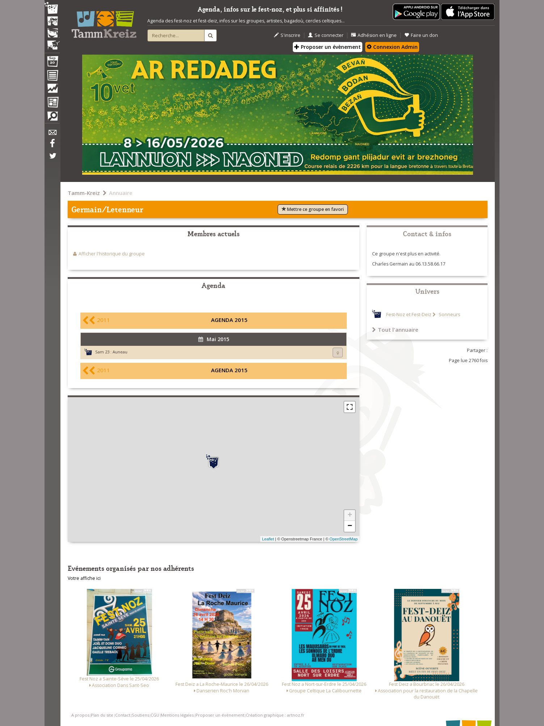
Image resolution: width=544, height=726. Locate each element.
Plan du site (102, 715)
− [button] (349, 526)
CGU (155, 715)
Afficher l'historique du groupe (112, 254)
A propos (80, 715)
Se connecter (325, 35)
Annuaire (120, 192)
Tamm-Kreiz (84, 192)
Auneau (120, 351)
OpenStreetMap (343, 539)
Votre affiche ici (84, 578)
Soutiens (140, 715)
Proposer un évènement (327, 46)
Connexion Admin (392, 46)
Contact (122, 715)
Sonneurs (449, 314)
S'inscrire (287, 35)
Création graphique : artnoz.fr (275, 715)
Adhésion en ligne (374, 35)
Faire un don (421, 35)
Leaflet (268, 539)
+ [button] (349, 515)
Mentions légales (177, 715)
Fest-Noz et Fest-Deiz (408, 314)
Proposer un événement (219, 715)
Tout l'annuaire (395, 329)
